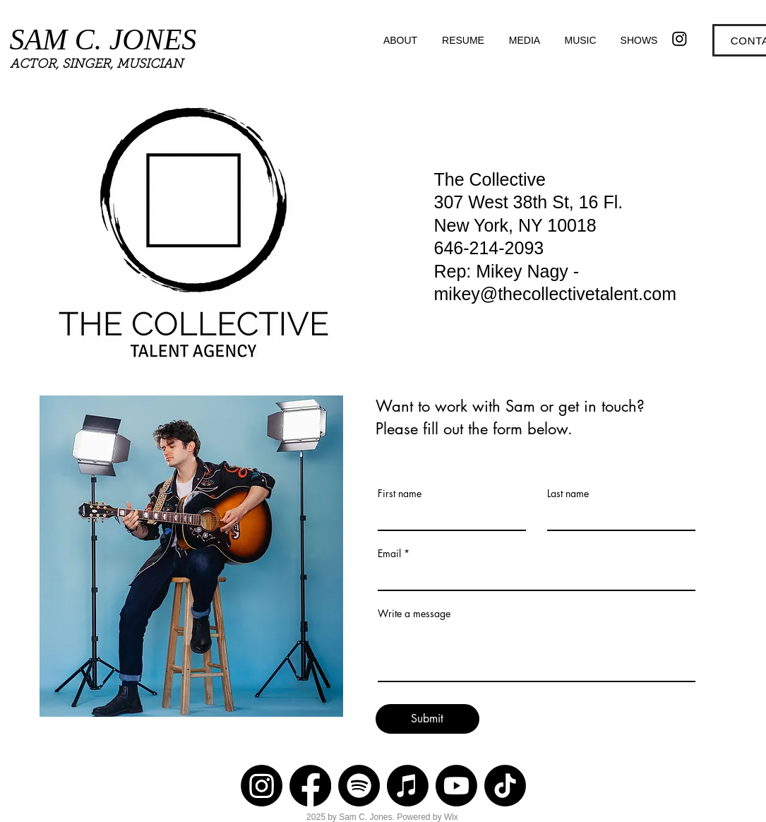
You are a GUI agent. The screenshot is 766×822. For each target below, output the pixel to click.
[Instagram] (679, 38)
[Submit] (427, 719)
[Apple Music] (408, 785)
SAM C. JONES (103, 39)
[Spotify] (359, 785)
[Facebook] (310, 785)
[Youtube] (456, 785)
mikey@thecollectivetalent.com (555, 294)
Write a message (414, 614)
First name (399, 494)
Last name (568, 494)
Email (389, 554)
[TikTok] (505, 785)
